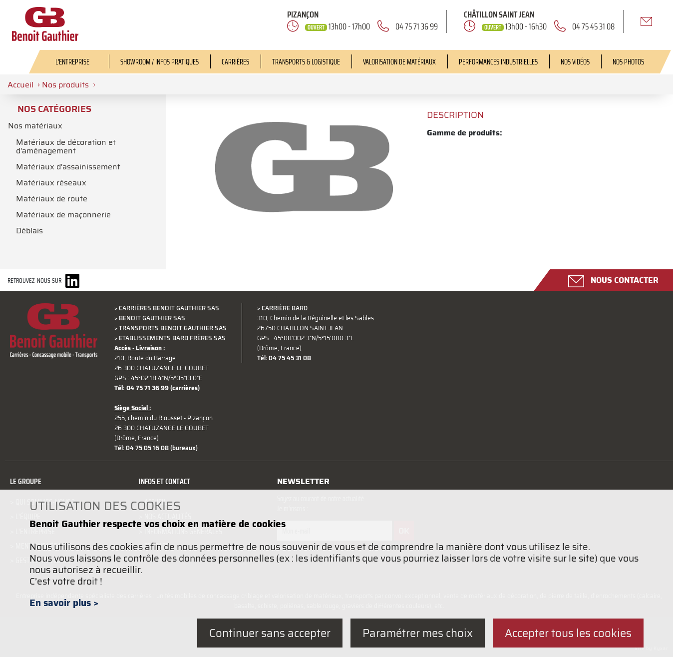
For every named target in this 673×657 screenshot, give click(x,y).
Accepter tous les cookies (568, 633)
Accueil (20, 84)
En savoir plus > (63, 602)
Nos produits (65, 84)
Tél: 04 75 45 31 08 (284, 358)
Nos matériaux (35, 125)
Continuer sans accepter (270, 633)
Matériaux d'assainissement (68, 165)
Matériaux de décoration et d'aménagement (66, 145)
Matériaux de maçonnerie (63, 211)
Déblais (29, 227)
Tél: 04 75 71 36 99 (141, 388)
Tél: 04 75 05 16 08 (141, 448)
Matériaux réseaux (51, 180)
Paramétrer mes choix (417, 633)
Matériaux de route (51, 196)
